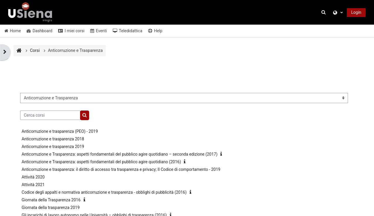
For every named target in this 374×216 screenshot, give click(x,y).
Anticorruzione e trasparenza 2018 (53, 139)
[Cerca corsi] (50, 115)
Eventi (98, 30)
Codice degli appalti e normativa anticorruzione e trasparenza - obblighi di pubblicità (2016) (104, 192)
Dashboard (39, 30)
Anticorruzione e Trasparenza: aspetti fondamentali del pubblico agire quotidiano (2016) (101, 161)
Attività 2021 (33, 184)
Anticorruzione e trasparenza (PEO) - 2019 (60, 131)
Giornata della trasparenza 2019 (51, 207)
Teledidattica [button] (127, 30)
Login (356, 12)
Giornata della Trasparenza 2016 (51, 200)
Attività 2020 (33, 177)
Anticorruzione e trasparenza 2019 (53, 146)
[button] (324, 12)
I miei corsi (71, 30)
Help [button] (155, 30)
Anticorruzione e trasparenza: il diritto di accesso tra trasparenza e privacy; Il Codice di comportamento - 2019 (121, 169)
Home (12, 30)
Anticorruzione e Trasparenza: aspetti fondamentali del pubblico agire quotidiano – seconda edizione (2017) (119, 154)
